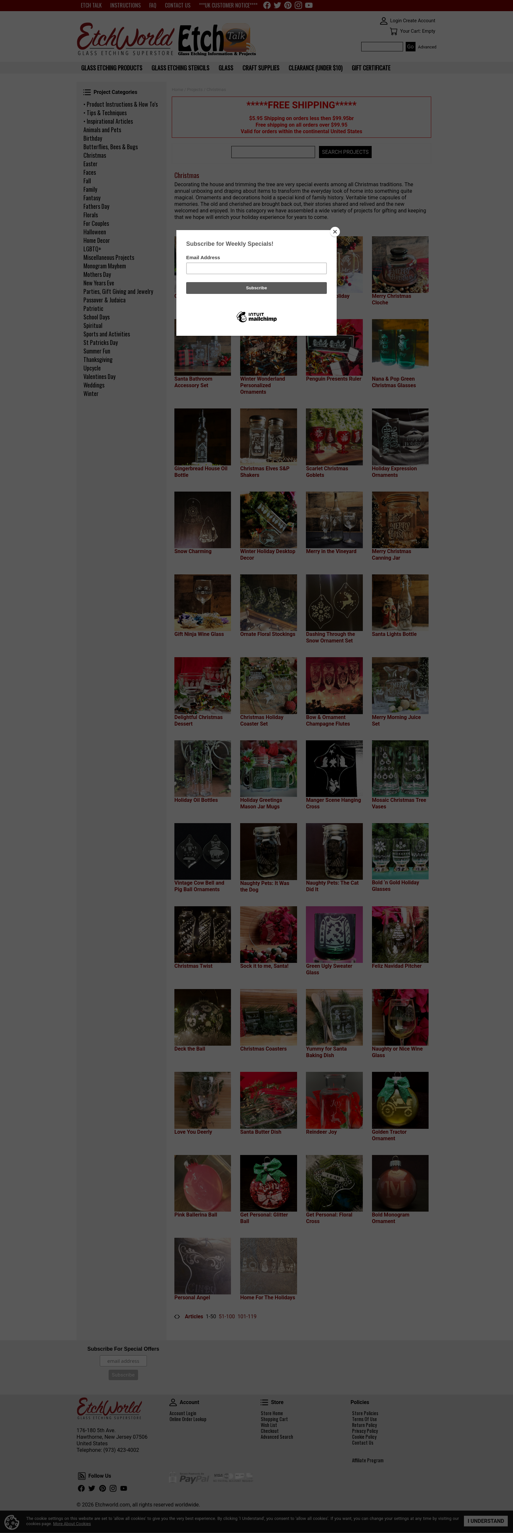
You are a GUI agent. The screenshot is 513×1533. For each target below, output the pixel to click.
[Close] (335, 232)
